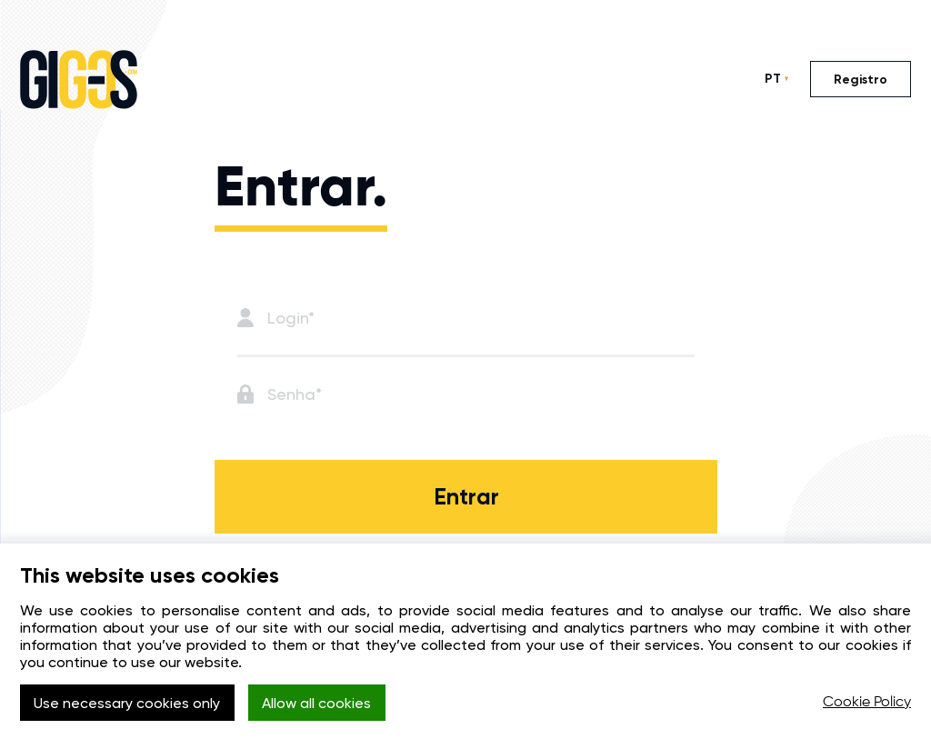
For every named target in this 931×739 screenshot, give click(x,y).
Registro (860, 79)
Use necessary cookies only (127, 703)
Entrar (466, 497)
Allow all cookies (316, 703)
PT (773, 78)
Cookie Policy (867, 702)
